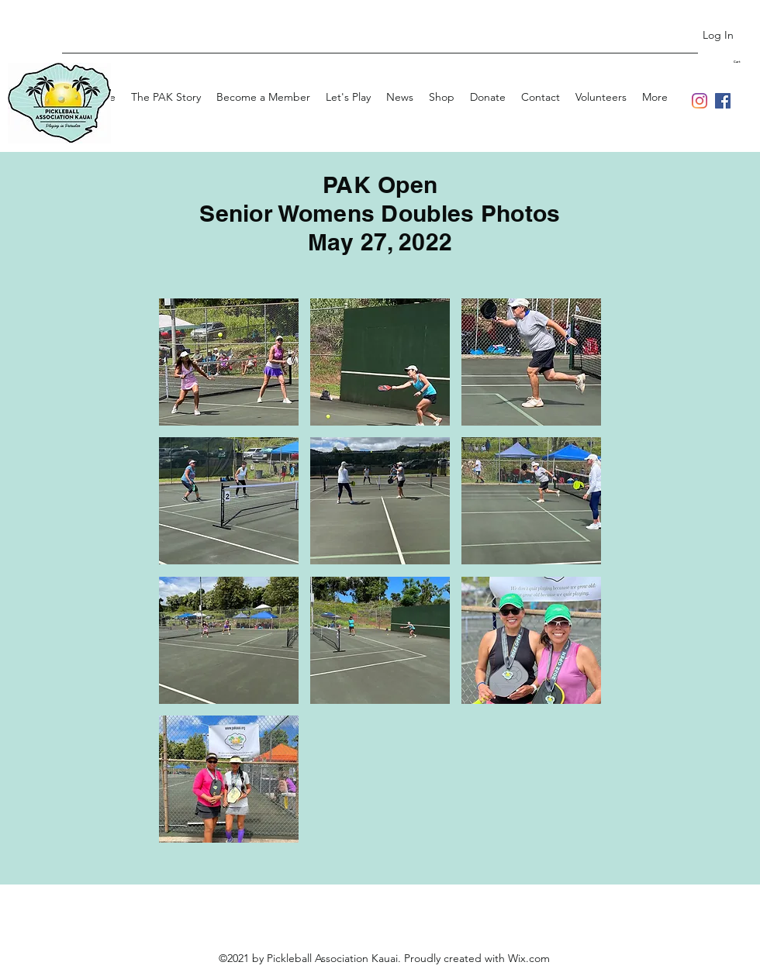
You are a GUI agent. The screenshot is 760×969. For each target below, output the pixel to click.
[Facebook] (723, 101)
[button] (747, 62)
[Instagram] (699, 101)
